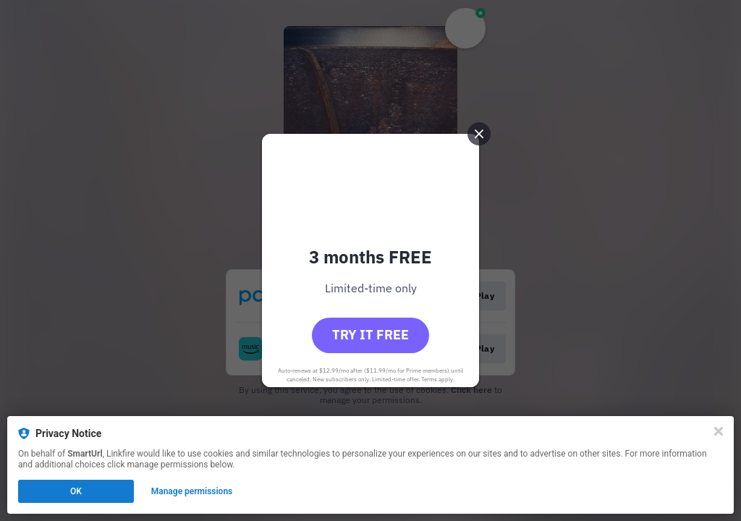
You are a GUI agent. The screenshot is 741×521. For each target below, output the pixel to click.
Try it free (370, 334)
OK (76, 491)
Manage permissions (192, 491)
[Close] (718, 431)
